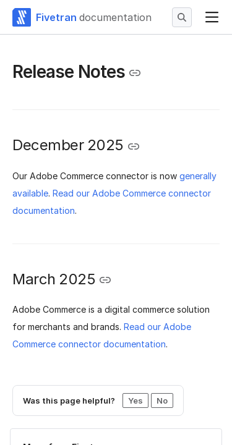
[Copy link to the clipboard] (135, 73)
